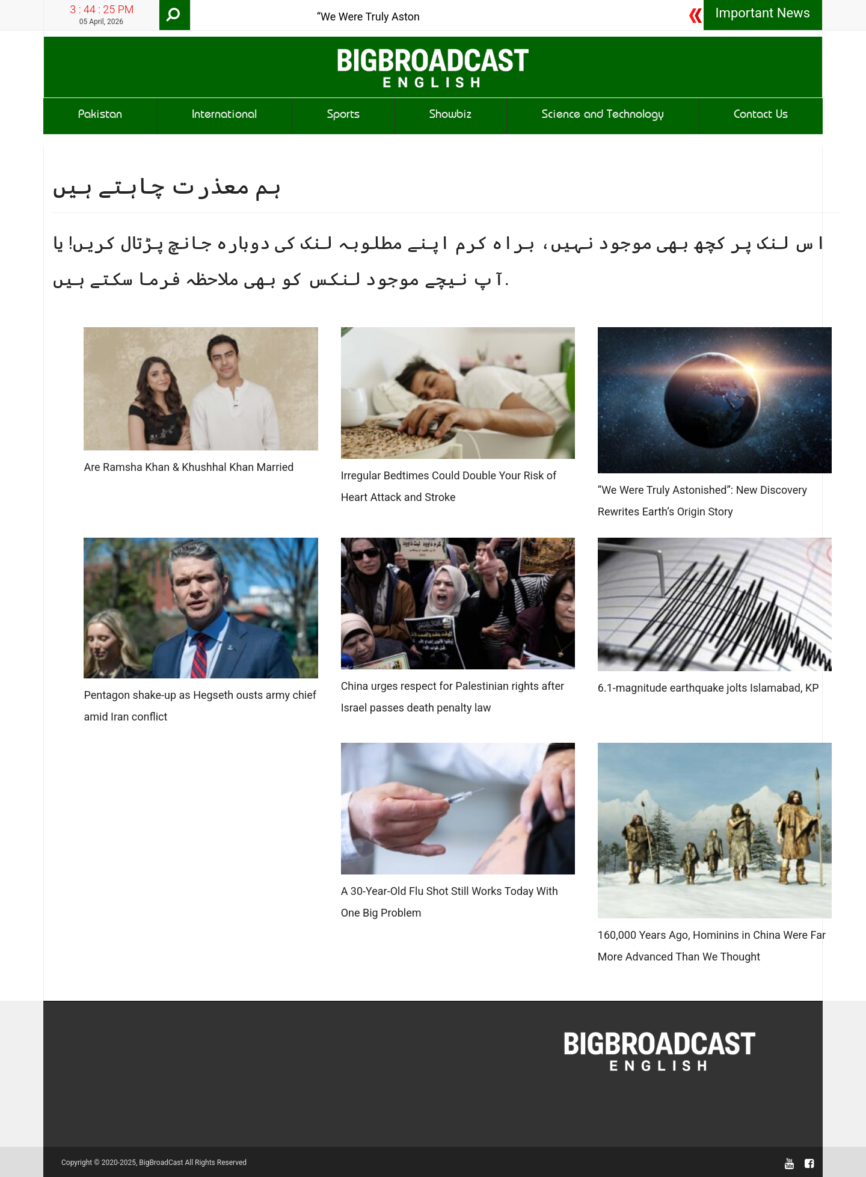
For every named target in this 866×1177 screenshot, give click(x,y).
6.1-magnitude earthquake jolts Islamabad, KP (708, 687)
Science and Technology (603, 116)
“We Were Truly (353, 16)
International (224, 116)
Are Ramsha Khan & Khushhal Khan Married (188, 467)
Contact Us (761, 116)
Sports (343, 116)
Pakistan (100, 116)
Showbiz (450, 116)
